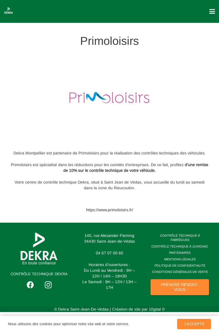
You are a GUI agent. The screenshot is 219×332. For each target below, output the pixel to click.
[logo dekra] (39, 246)
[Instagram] (48, 285)
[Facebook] (30, 285)
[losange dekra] (8, 10)
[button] (212, 11)
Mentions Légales (180, 259)
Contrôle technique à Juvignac (179, 246)
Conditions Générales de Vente (180, 271)
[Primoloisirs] (109, 57)
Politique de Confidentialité (180, 265)
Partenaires (179, 252)
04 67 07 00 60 (109, 253)
